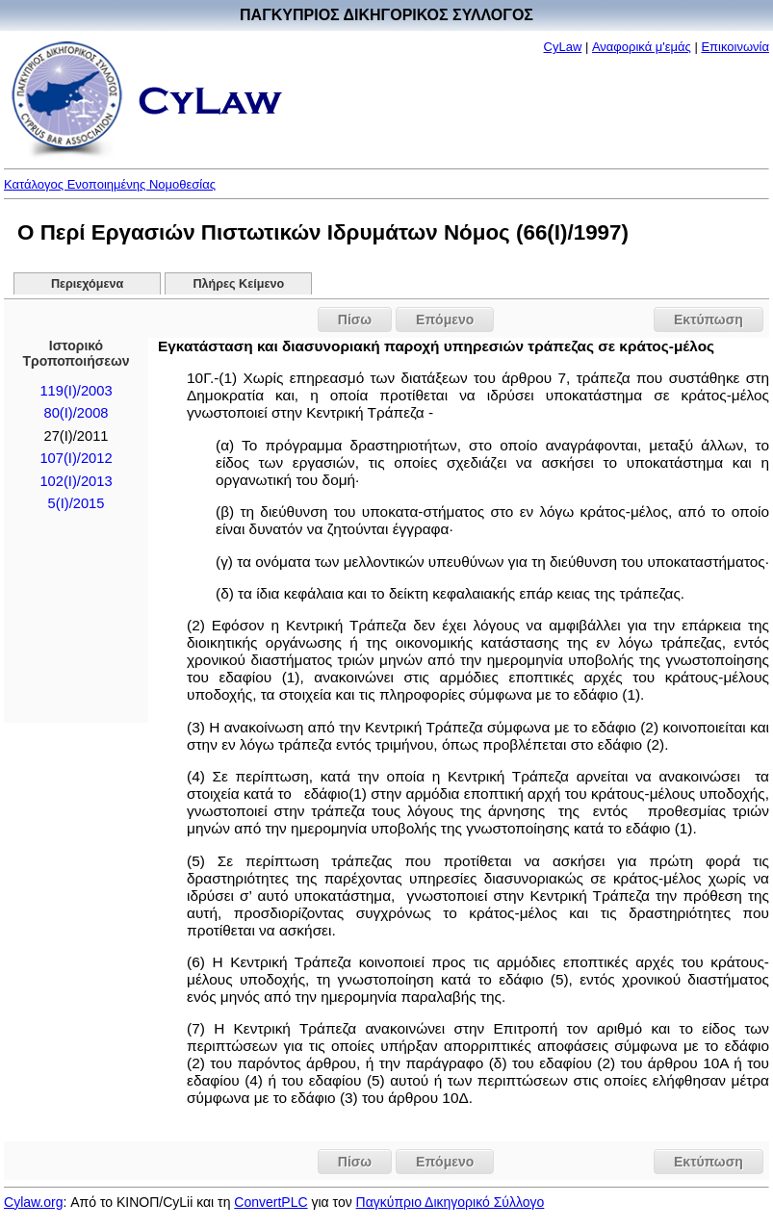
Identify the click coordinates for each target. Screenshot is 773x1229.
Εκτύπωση (708, 319)
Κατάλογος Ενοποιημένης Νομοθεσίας (110, 184)
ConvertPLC (270, 1202)
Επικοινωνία (735, 46)
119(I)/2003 (75, 390)
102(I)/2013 (75, 481)
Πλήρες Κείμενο (239, 284)
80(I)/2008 (76, 413)
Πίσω (355, 319)
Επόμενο (445, 319)
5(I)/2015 (76, 503)
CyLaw (563, 46)
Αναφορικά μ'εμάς (641, 46)
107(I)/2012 (75, 458)
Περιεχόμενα (87, 284)
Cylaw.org (33, 1202)
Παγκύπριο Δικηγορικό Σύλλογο (450, 1202)
